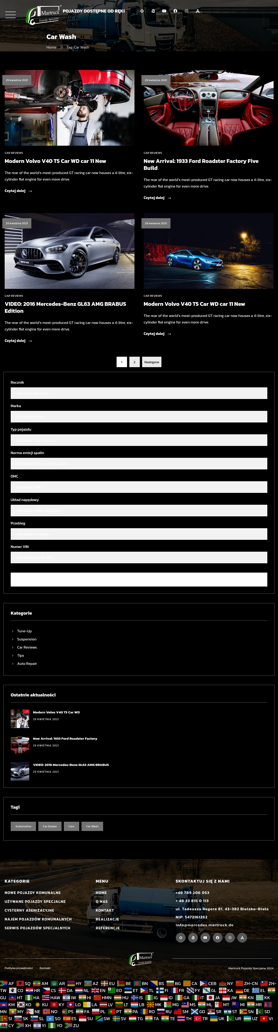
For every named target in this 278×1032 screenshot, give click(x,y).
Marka (16, 406)
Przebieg (18, 523)
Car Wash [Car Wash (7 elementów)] (92, 826)
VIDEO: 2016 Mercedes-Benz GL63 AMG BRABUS (71, 764)
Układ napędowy (25, 499)
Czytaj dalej (18, 191)
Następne (151, 362)
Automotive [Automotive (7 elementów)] (23, 826)
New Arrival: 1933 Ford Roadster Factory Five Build (201, 164)
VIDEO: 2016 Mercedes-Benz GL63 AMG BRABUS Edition (65, 307)
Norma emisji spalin (27, 452)
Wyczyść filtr (139, 579)
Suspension (26, 639)
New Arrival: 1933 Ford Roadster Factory (65, 738)
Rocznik (17, 382)
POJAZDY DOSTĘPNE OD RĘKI (94, 10)
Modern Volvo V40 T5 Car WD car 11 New (55, 161)
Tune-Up (24, 631)
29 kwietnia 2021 (17, 80)
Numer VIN (20, 546)
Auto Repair (27, 663)
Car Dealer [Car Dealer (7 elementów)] (50, 826)
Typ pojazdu (21, 429)
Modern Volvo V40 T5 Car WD (56, 712)
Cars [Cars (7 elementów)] (72, 826)
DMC (14, 476)
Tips (20, 655)
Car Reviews (14, 153)
